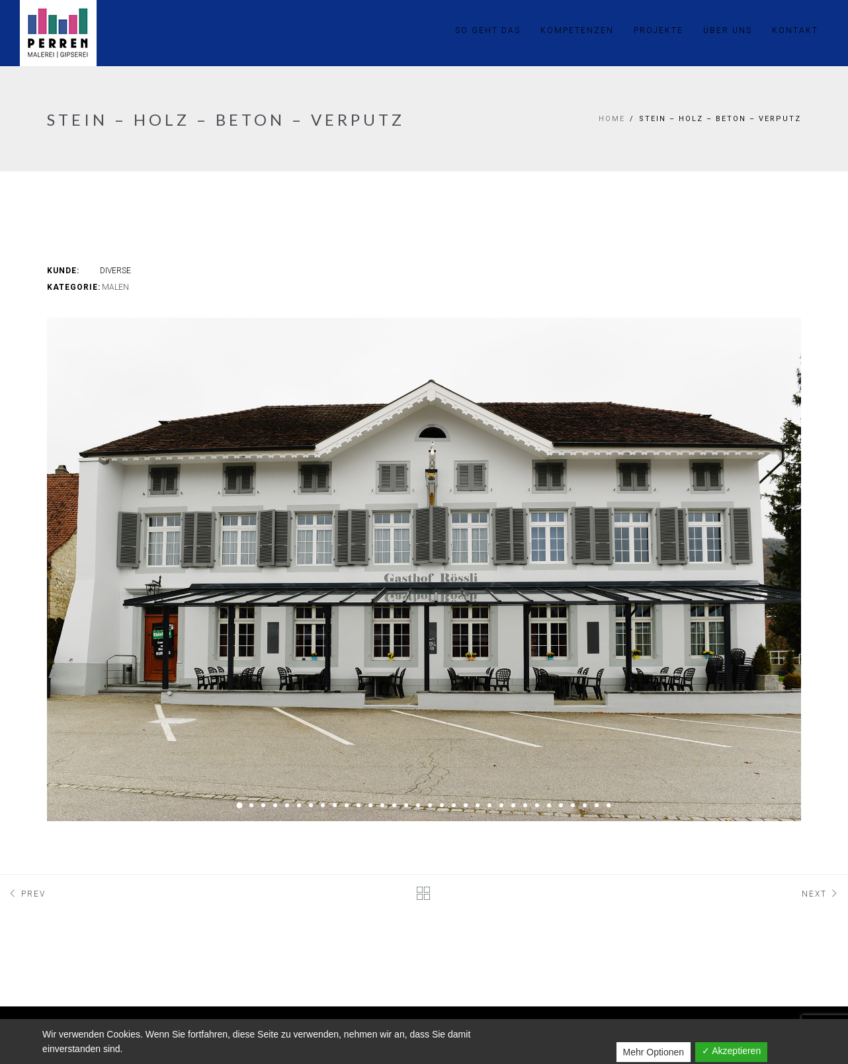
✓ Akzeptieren (731, 1050)
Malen (115, 287)
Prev (26, 894)
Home (612, 118)
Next (821, 894)
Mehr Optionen (654, 1052)
